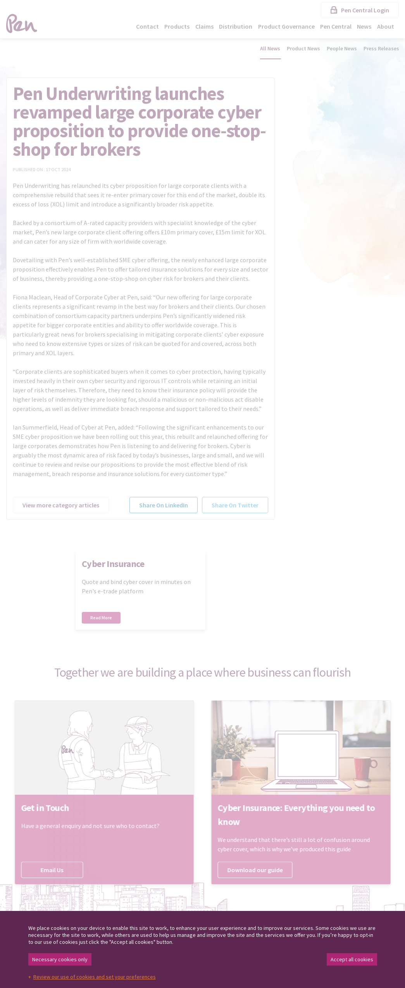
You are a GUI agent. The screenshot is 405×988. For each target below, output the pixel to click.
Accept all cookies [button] (352, 959)
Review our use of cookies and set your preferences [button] (94, 976)
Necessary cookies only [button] (60, 959)
